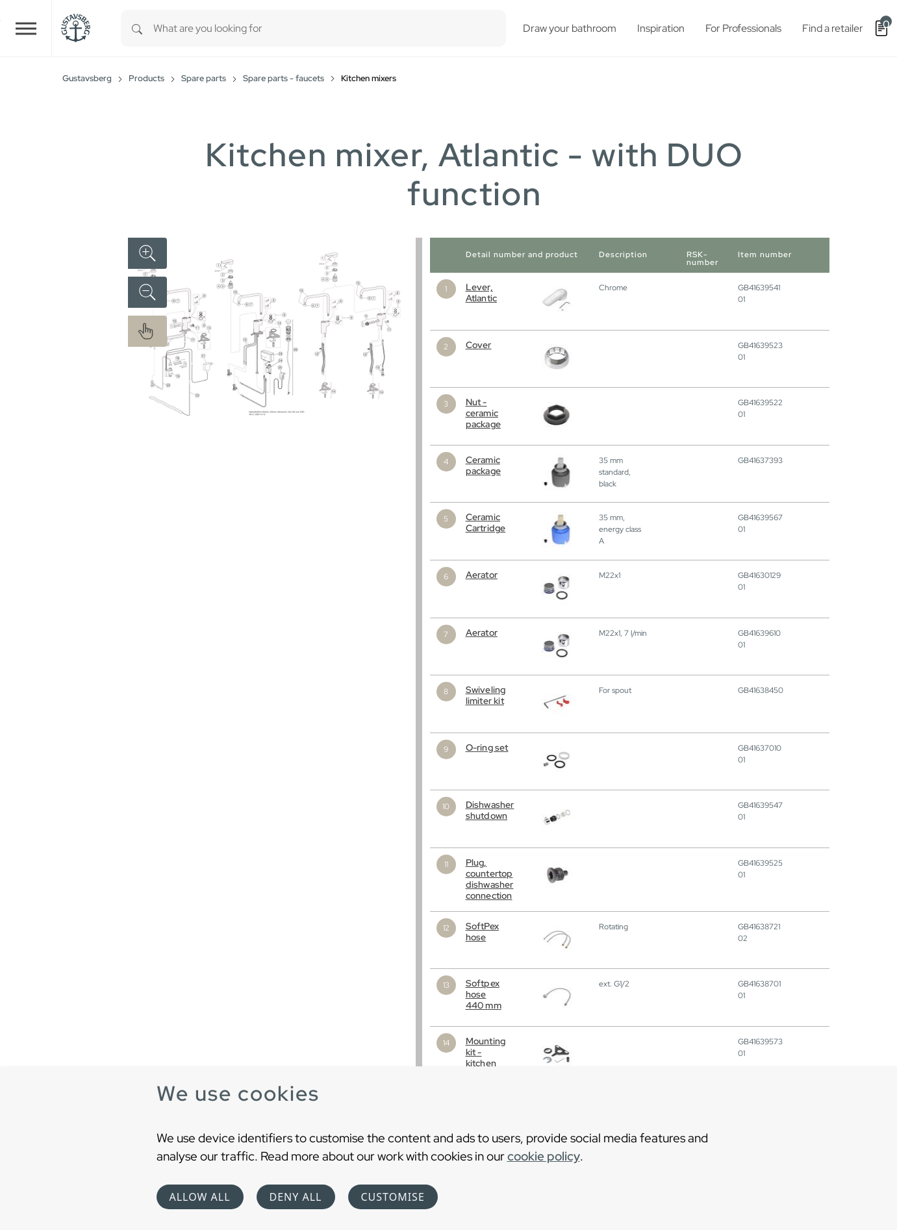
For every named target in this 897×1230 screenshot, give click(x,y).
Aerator (482, 575)
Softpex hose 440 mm (483, 994)
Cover (479, 345)
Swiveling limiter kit (486, 695)
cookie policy (543, 1156)
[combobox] (329, 28)
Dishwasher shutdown (490, 810)
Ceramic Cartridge (486, 522)
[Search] (137, 28)
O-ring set (487, 747)
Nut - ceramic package (483, 413)
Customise (393, 1197)
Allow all (200, 1197)
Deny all (296, 1197)
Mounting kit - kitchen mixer (486, 1057)
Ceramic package (483, 465)
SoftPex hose (482, 931)
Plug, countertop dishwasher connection (490, 879)
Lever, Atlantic (482, 292)
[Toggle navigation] (26, 28)
